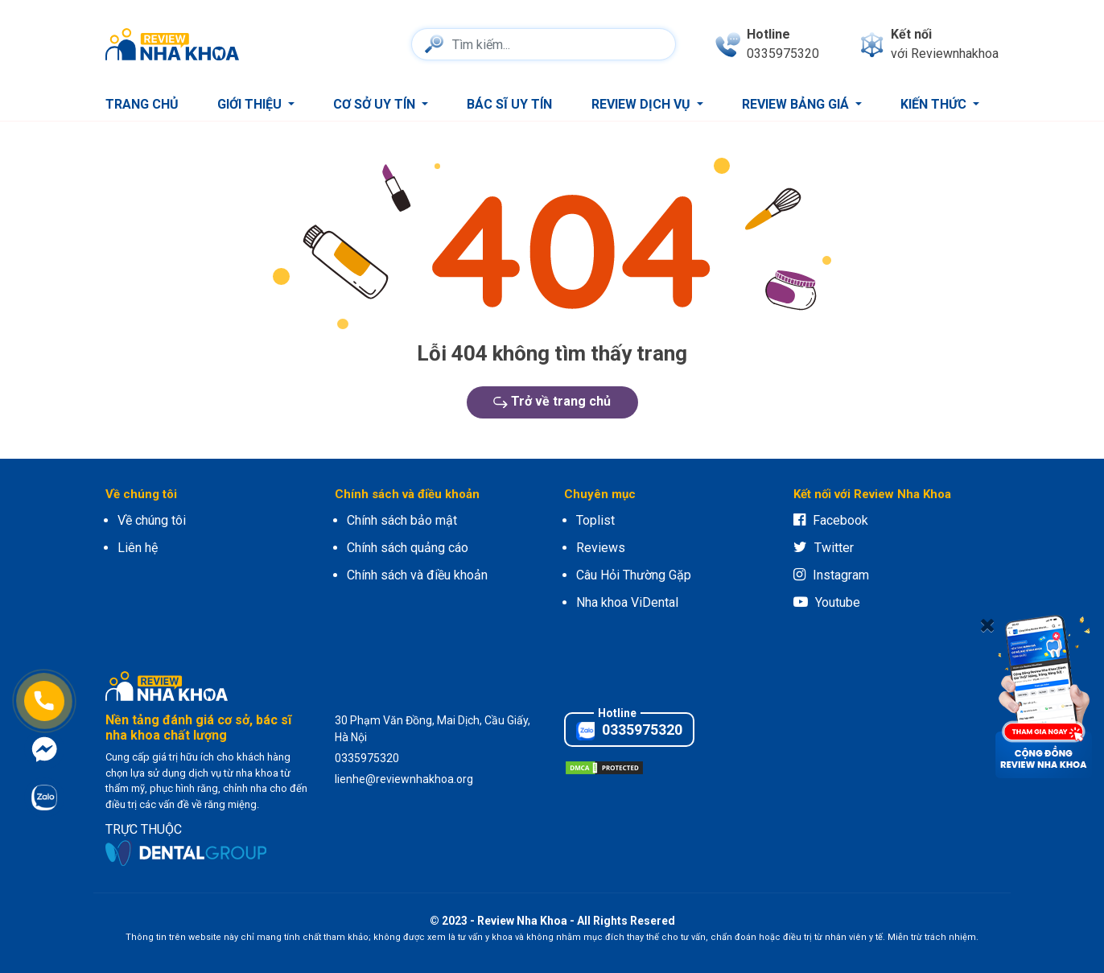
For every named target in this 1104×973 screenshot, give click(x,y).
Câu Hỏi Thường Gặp (633, 575)
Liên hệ (137, 547)
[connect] (929, 44)
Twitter (823, 547)
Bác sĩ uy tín (509, 104)
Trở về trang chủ (552, 401)
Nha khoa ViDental (627, 602)
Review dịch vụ (642, 104)
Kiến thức (935, 104)
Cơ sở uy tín (375, 104)
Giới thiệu (251, 104)
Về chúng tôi (151, 520)
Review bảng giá (797, 104)
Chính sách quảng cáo (407, 547)
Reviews (600, 547)
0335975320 (629, 730)
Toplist (595, 520)
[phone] (767, 44)
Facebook (830, 520)
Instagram (831, 575)
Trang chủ (142, 104)
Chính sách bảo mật (402, 520)
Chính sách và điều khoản (417, 575)
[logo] (176, 44)
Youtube (826, 602)
